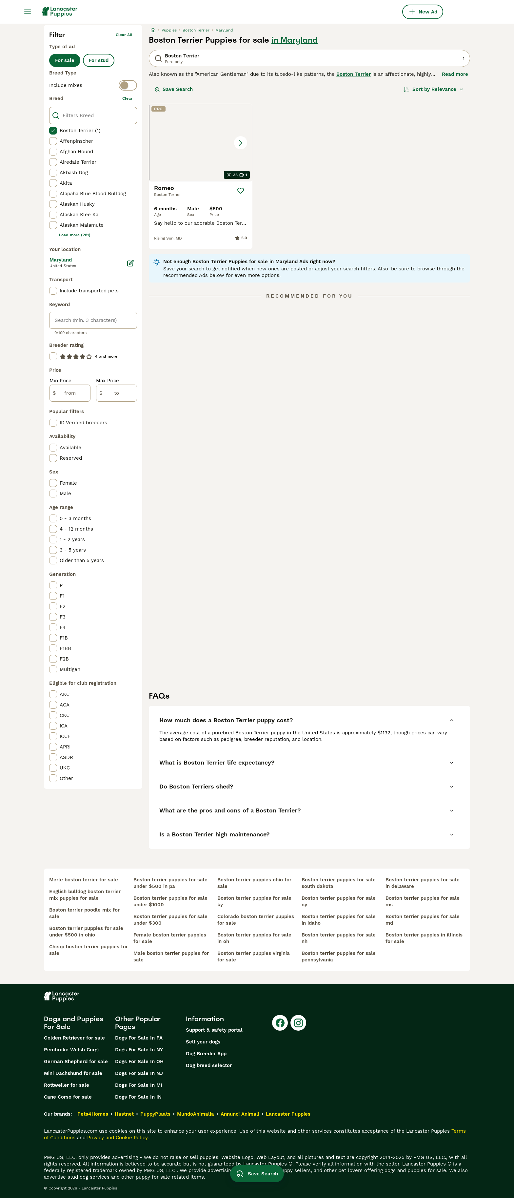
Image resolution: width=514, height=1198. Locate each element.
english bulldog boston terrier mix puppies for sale (85, 895)
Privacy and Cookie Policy (117, 1138)
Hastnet (124, 1114)
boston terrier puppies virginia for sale (253, 956)
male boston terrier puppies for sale (171, 956)
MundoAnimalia (195, 1114)
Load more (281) (74, 235)
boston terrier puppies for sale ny (339, 901)
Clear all (124, 34)
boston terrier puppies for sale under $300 (170, 920)
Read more (455, 74)
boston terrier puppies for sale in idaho (339, 920)
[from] (69, 393)
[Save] (240, 190)
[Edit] (130, 263)
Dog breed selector (209, 1065)
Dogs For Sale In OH (139, 1061)
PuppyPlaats (155, 1114)
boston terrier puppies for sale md (423, 920)
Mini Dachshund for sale (73, 1073)
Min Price (60, 381)
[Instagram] (298, 1023)
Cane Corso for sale (68, 1097)
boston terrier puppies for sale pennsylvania (339, 956)
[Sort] (433, 89)
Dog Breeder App (206, 1054)
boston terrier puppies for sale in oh (254, 938)
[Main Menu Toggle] (27, 11)
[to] (116, 393)
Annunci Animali (240, 1114)
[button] (200, 142)
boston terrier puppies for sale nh (339, 938)
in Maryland (294, 40)
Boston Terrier (353, 74)
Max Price (107, 381)
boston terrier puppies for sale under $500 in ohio (86, 931)
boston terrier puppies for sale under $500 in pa (170, 883)
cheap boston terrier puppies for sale (88, 950)
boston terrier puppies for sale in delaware (423, 883)
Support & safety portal (214, 1030)
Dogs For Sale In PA (139, 1038)
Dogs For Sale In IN (138, 1097)
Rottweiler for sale (66, 1085)
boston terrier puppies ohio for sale (254, 883)
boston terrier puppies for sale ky (254, 901)
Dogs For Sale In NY (139, 1050)
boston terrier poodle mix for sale (84, 913)
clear (127, 98)
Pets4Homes (92, 1114)
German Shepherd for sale (76, 1061)
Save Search (174, 89)
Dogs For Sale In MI (138, 1085)
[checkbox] (53, 131)
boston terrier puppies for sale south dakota (339, 883)
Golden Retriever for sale (74, 1038)
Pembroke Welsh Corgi (71, 1050)
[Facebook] (280, 1023)
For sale (64, 60)
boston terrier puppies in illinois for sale (424, 938)
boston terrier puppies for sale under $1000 (170, 901)
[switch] (93, 85)
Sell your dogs (203, 1042)
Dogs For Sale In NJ (139, 1073)
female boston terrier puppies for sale (169, 938)
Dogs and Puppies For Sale (73, 1023)
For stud (99, 60)
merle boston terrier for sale (83, 880)
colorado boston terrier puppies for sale (255, 920)
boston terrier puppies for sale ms (423, 901)
